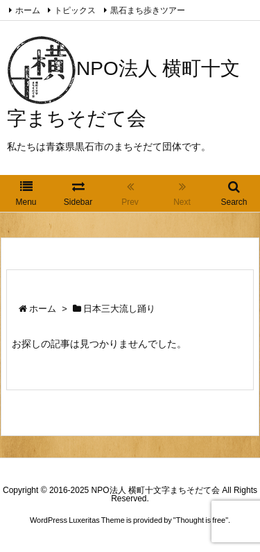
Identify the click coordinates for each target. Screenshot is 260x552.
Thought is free (200, 520)
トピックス (75, 10)
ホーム (27, 10)
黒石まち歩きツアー (147, 10)
